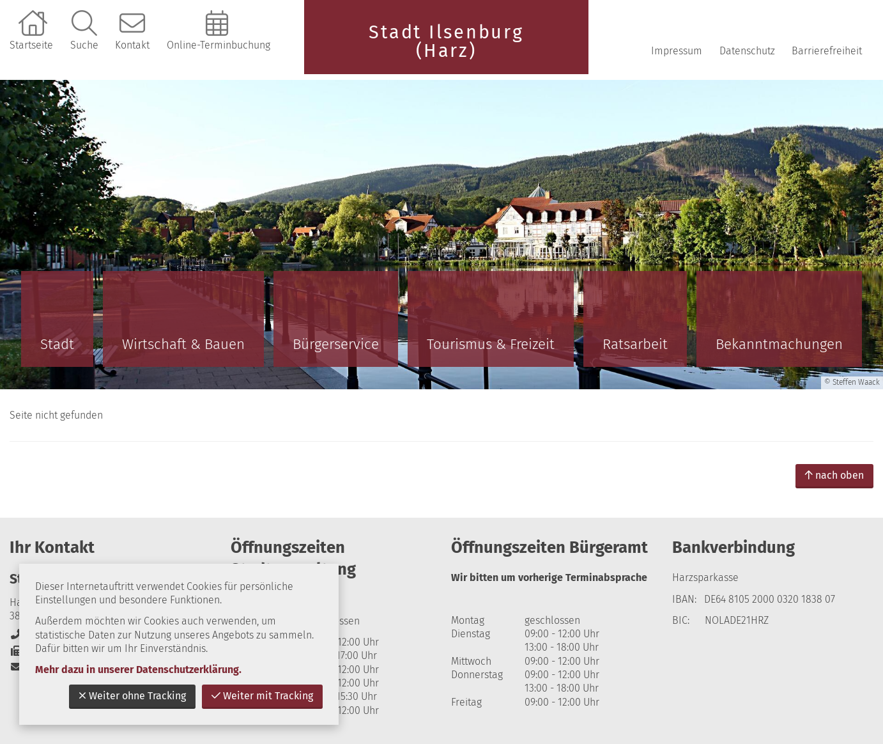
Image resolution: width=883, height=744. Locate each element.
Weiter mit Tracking (262, 695)
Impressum (676, 51)
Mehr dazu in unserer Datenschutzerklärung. (138, 669)
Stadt (57, 344)
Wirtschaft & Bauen (183, 344)
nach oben (834, 475)
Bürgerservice (336, 344)
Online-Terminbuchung (218, 45)
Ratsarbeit (635, 344)
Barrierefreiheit (827, 51)
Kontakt (132, 45)
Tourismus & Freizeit (491, 344)
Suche (84, 45)
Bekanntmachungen (779, 344)
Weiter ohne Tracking (132, 695)
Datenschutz (747, 51)
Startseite (31, 45)
